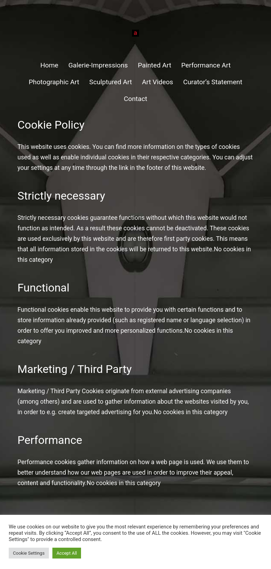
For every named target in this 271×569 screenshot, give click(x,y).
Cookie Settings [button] (29, 553)
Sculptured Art (110, 82)
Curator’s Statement (212, 82)
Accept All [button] (67, 553)
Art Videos (157, 82)
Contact (135, 99)
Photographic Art (54, 82)
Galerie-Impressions (98, 65)
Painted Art (154, 65)
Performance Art (206, 65)
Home (49, 65)
